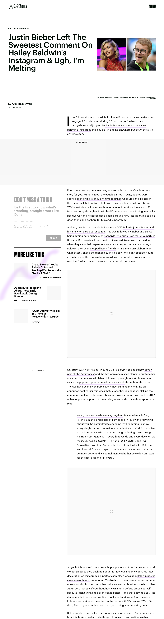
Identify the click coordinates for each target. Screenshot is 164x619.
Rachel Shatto (22, 104)
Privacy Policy (27, 229)
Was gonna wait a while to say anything (100, 415)
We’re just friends (78, 207)
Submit (53, 240)
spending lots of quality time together (99, 198)
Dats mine (134, 601)
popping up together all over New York (102, 382)
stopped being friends (103, 248)
